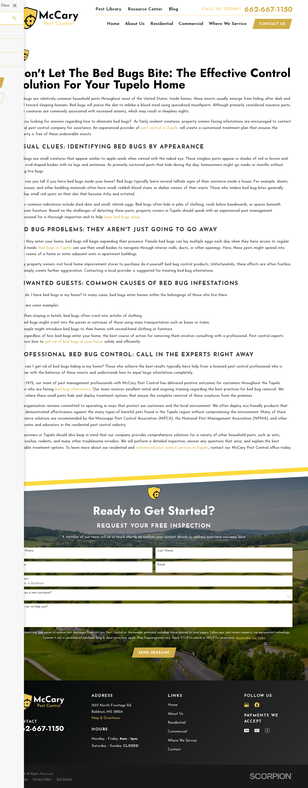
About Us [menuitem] (135, 24)
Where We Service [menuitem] (228, 24)
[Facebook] (256, 704)
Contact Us (272, 23)
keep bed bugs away (122, 217)
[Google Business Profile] (246, 704)
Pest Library (108, 9)
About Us (175, 714)
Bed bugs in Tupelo (55, 248)
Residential (177, 722)
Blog (173, 9)
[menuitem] (21, 779)
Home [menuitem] (113, 24)
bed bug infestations (73, 389)
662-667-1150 (268, 9)
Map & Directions (106, 718)
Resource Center (145, 9)
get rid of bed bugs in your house (74, 342)
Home (173, 705)
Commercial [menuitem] (191, 24)
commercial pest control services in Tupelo (172, 448)
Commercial (177, 731)
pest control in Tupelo (159, 128)
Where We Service (182, 740)
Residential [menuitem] (161, 24)
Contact (174, 749)
